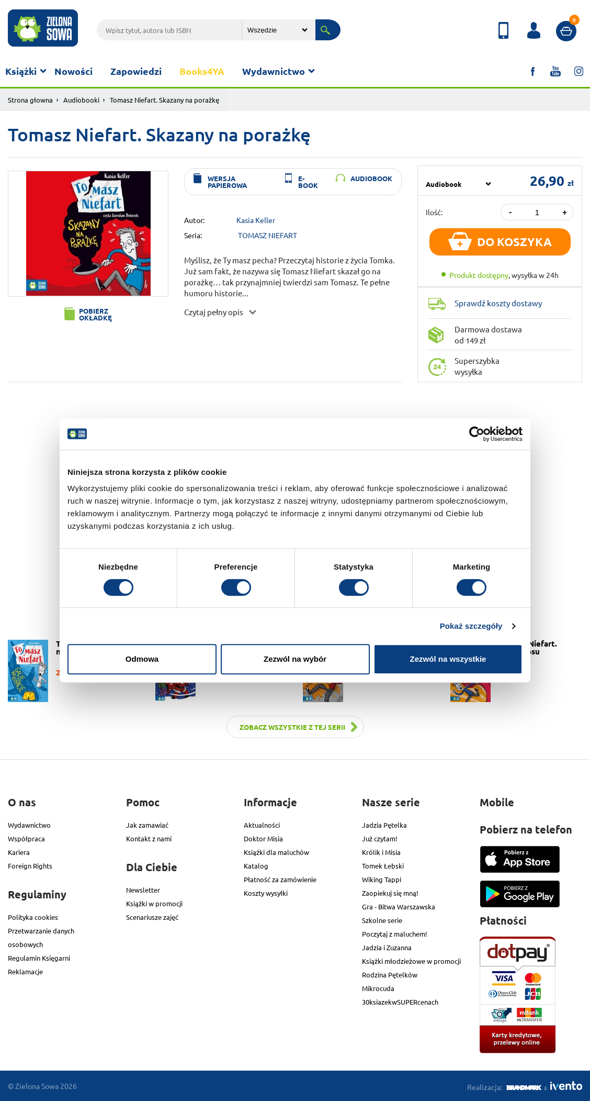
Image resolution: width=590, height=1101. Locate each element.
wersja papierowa (227, 182)
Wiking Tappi (381, 879)
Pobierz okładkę (95, 314)
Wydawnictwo (273, 71)
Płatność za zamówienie (280, 879)
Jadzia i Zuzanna (387, 947)
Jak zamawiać (147, 824)
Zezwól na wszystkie (448, 658)
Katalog (256, 865)
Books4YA (201, 71)
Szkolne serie (382, 920)
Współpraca (26, 838)
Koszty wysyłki (266, 892)
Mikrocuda (378, 988)
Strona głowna (30, 99)
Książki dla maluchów (276, 852)
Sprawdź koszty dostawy (498, 303)
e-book (308, 182)
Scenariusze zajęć (152, 917)
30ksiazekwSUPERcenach (400, 1001)
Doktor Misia (263, 838)
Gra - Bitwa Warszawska (398, 906)
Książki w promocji (154, 903)
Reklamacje (25, 971)
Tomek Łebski (383, 865)
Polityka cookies (33, 917)
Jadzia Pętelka (384, 824)
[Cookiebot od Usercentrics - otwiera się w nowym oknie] (477, 434)
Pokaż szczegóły (471, 625)
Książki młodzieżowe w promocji (411, 961)
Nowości (73, 71)
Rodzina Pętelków (389, 974)
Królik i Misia (381, 852)
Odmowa (142, 658)
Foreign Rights (30, 865)
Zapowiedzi (136, 71)
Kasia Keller (255, 220)
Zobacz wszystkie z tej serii (292, 726)
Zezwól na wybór (295, 658)
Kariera (19, 852)
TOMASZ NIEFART (267, 235)
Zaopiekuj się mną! (390, 892)
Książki (21, 71)
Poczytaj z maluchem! (394, 933)
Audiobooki (81, 99)
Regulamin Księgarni (39, 957)
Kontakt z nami (149, 838)
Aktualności (262, 824)
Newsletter (143, 889)
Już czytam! (380, 838)
